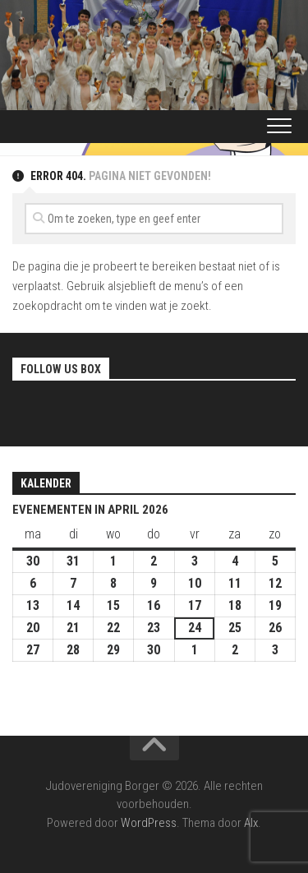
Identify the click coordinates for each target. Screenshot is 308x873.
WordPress (149, 822)
